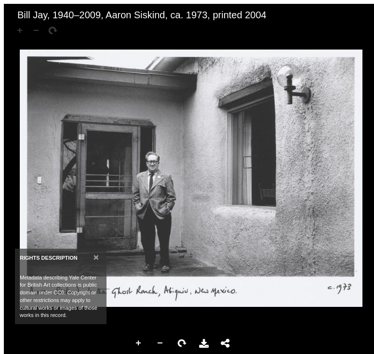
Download (204, 343)
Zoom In (139, 343)
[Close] (96, 257)
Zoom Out (160, 343)
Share (225, 343)
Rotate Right (182, 343)
